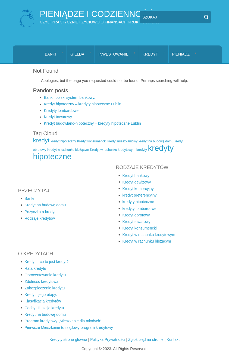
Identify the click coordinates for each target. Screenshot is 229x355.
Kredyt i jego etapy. (41, 294)
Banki (29, 198)
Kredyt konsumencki (140, 228)
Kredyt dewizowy (137, 182)
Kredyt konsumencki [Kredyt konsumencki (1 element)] (91, 141)
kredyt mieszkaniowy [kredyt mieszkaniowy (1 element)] (123, 141)
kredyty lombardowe (139, 208)
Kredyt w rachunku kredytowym (149, 234)
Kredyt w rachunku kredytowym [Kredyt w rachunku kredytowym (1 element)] (112, 150)
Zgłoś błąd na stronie (146, 339)
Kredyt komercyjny (138, 188)
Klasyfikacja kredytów (43, 301)
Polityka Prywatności (107, 339)
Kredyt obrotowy (136, 215)
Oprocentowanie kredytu (45, 275)
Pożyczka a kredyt (40, 212)
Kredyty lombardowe (61, 110)
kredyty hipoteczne (138, 202)
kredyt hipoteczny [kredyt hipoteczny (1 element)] (63, 141)
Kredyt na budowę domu (45, 205)
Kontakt (173, 339)
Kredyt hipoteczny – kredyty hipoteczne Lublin (82, 104)
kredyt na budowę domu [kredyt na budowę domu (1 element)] (156, 141)
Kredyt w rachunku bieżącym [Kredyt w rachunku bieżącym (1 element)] (68, 150)
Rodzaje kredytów (40, 218)
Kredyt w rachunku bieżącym (147, 241)
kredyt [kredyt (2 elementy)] (41, 140)
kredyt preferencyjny (140, 195)
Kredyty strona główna (68, 339)
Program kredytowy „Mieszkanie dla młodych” (63, 321)
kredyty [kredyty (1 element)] (141, 150)
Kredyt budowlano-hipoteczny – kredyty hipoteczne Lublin (92, 123)
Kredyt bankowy (136, 175)
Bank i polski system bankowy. (69, 97)
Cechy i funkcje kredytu (44, 308)
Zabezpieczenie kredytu (45, 288)
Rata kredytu (35, 268)
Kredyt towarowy (58, 117)
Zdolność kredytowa (42, 281)
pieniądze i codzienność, (98, 14)
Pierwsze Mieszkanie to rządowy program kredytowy (69, 327)
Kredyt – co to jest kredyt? (47, 261)
